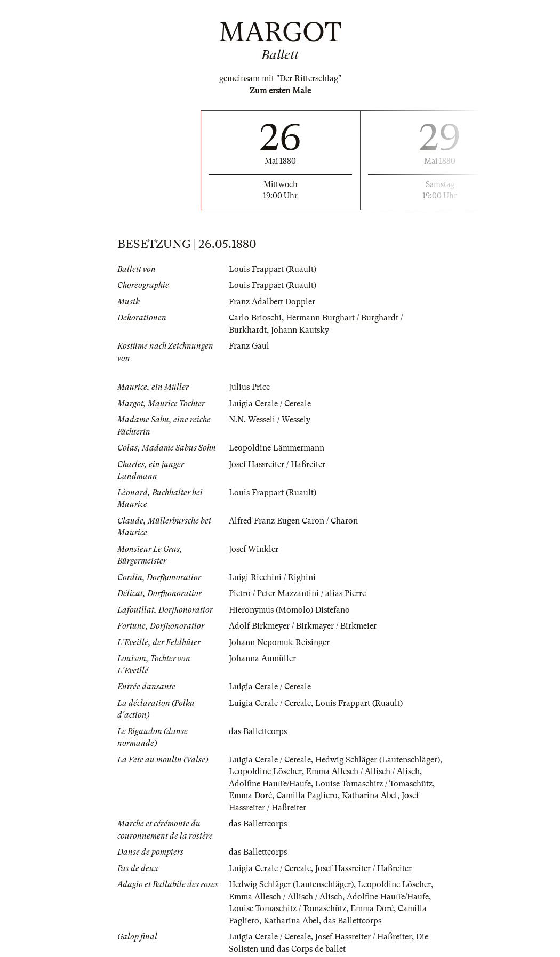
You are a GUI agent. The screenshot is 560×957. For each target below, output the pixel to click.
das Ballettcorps (258, 731)
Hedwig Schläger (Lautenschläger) (377, 760)
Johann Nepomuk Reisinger (279, 642)
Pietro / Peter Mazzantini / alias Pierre (297, 593)
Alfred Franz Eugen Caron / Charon (293, 521)
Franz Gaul (249, 346)
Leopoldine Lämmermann (276, 448)
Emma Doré (250, 795)
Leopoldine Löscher (265, 771)
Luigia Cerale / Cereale (270, 403)
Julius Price (249, 387)
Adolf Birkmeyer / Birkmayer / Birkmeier (303, 626)
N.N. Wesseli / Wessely (269, 419)
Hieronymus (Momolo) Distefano (289, 610)
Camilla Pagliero (307, 795)
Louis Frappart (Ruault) (272, 269)
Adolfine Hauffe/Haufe (270, 784)
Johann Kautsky (300, 330)
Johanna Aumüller (262, 658)
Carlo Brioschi (255, 318)
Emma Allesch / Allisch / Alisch (363, 771)
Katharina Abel (369, 795)
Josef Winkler (253, 549)
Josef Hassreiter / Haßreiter (277, 464)
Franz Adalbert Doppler (272, 302)
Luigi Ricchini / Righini (272, 577)
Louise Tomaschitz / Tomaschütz (374, 784)
